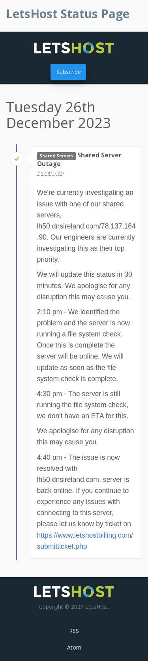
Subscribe (68, 72)
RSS (74, 631)
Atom (74, 647)
